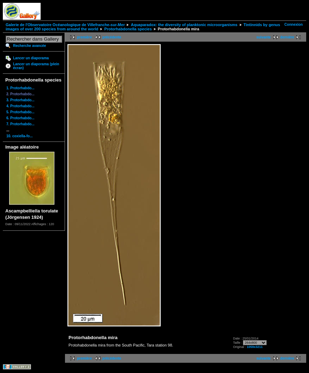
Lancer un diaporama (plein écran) (36, 66)
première (84, 37)
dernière (287, 37)
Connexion (293, 24)
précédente (111, 37)
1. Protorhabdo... (20, 88)
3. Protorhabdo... (20, 100)
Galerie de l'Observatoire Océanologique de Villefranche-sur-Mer (65, 25)
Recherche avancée (29, 46)
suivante (263, 37)
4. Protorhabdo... (20, 106)
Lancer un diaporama (31, 58)
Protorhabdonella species (127, 29)
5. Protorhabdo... (20, 112)
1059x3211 (255, 347)
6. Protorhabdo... (20, 118)
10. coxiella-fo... (19, 136)
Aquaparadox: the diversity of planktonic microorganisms (184, 25)
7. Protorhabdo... (20, 124)
